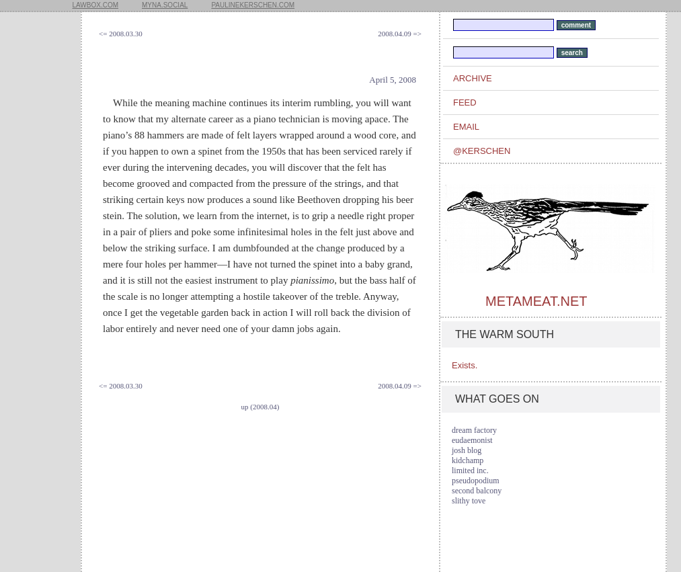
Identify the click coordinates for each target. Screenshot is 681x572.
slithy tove (468, 500)
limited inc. (470, 470)
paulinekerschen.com (252, 5)
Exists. (464, 365)
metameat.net (536, 301)
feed (465, 102)
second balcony (477, 490)
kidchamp (467, 460)
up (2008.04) (260, 407)
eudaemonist (472, 440)
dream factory (474, 430)
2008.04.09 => (400, 34)
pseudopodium (475, 480)
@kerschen (481, 151)
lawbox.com (96, 5)
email (466, 126)
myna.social (165, 5)
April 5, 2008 (392, 80)
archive (472, 78)
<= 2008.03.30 (121, 34)
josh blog (466, 450)
